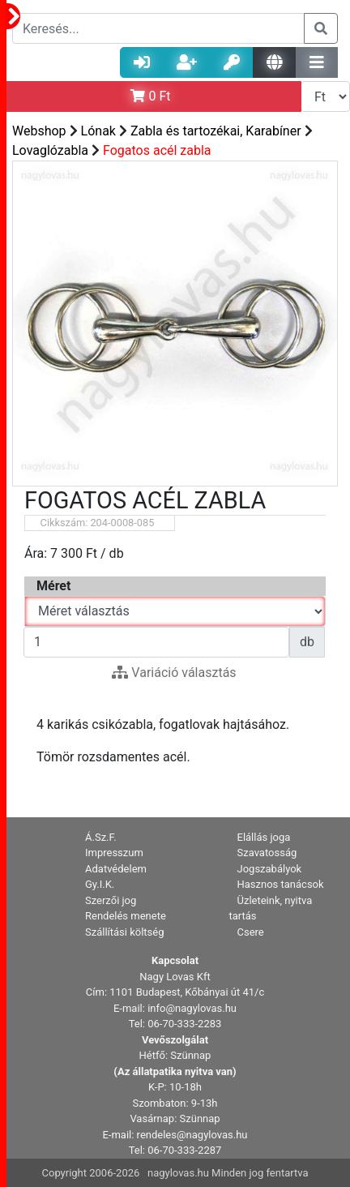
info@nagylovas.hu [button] (192, 1008)
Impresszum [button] (114, 852)
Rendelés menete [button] (125, 916)
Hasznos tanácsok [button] (280, 884)
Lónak (98, 131)
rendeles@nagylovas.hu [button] (192, 1135)
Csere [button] (250, 932)
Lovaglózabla (50, 150)
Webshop (39, 131)
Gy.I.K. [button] (99, 884)
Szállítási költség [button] (124, 932)
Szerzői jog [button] (110, 900)
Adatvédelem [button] (116, 869)
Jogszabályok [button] (269, 869)
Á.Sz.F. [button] (101, 837)
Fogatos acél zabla (157, 150)
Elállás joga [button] (264, 837)
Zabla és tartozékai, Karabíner (215, 131)
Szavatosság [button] (267, 852)
